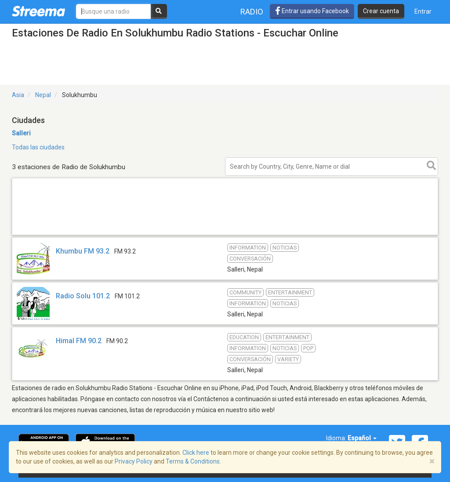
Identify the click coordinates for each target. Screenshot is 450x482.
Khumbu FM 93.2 (82, 251)
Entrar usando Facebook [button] (312, 10)
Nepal (43, 94)
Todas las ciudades (38, 147)
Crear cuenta (381, 10)
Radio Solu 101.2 (83, 296)
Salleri (21, 133)
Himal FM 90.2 (79, 341)
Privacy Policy (133, 461)
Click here (195, 452)
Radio (251, 11)
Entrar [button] (423, 11)
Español (362, 438)
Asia (18, 94)
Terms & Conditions (193, 461)
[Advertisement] (225, 234)
